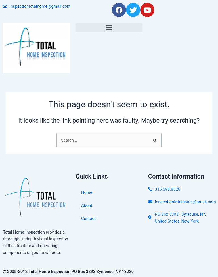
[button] (109, 27)
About (86, 205)
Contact (88, 218)
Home (86, 192)
